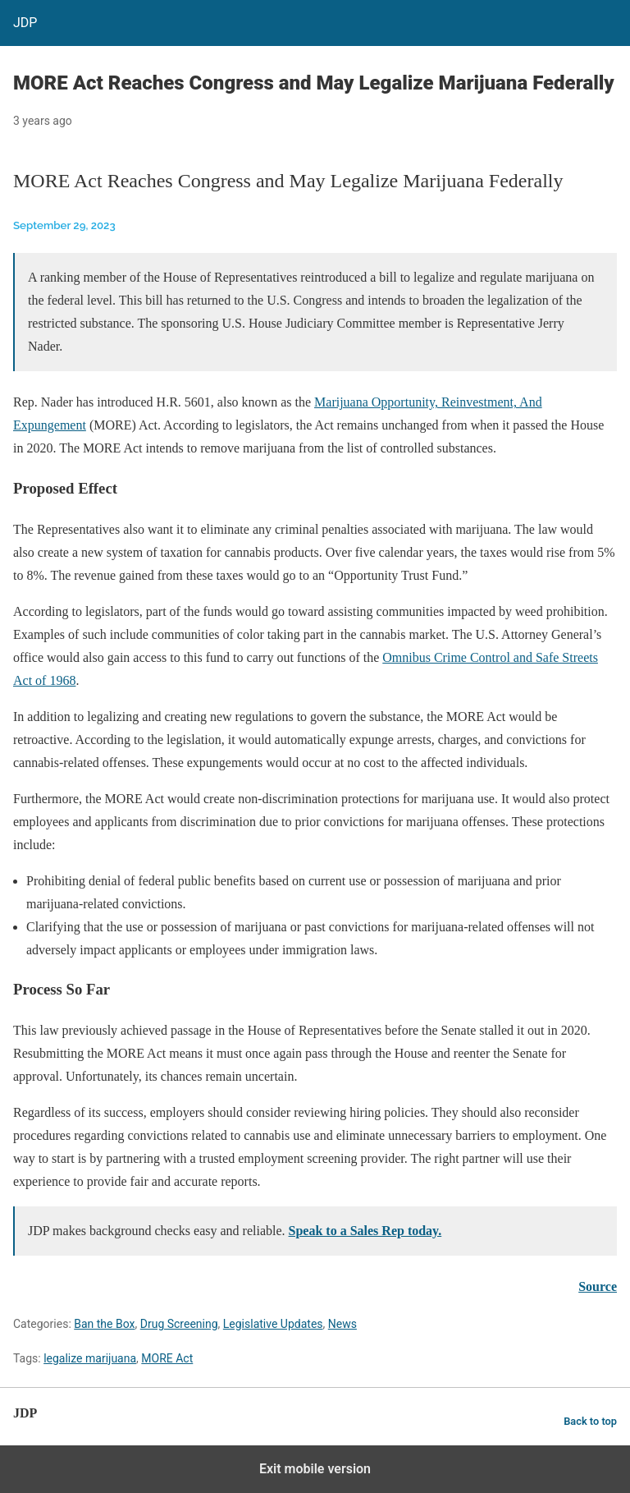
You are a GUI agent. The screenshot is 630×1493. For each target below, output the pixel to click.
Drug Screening (179, 1323)
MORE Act (167, 1358)
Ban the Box (104, 1323)
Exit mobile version (315, 1469)
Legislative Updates (273, 1323)
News (342, 1323)
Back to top (590, 1421)
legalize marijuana (89, 1358)
